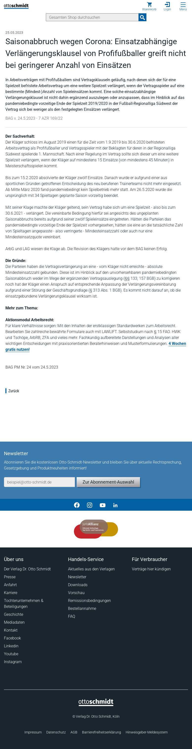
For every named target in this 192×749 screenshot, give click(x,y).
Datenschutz (56, 732)
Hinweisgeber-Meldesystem (147, 732)
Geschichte (13, 614)
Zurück (13, 391)
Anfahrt (10, 584)
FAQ (71, 616)
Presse (10, 577)
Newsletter (77, 577)
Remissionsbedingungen (89, 600)
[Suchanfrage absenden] (142, 17)
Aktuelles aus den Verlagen (91, 569)
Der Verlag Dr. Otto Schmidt (27, 569)
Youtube (11, 654)
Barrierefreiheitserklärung (101, 732)
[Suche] (92, 17)
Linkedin (11, 646)
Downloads (77, 584)
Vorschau (76, 592)
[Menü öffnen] (183, 4)
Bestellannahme (82, 608)
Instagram (13, 661)
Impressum (33, 732)
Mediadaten (14, 622)
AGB (73, 732)
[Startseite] (96, 705)
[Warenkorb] (149, 6)
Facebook (12, 638)
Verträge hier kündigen (151, 569)
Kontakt (10, 630)
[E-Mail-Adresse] (39, 482)
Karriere (10, 592)
